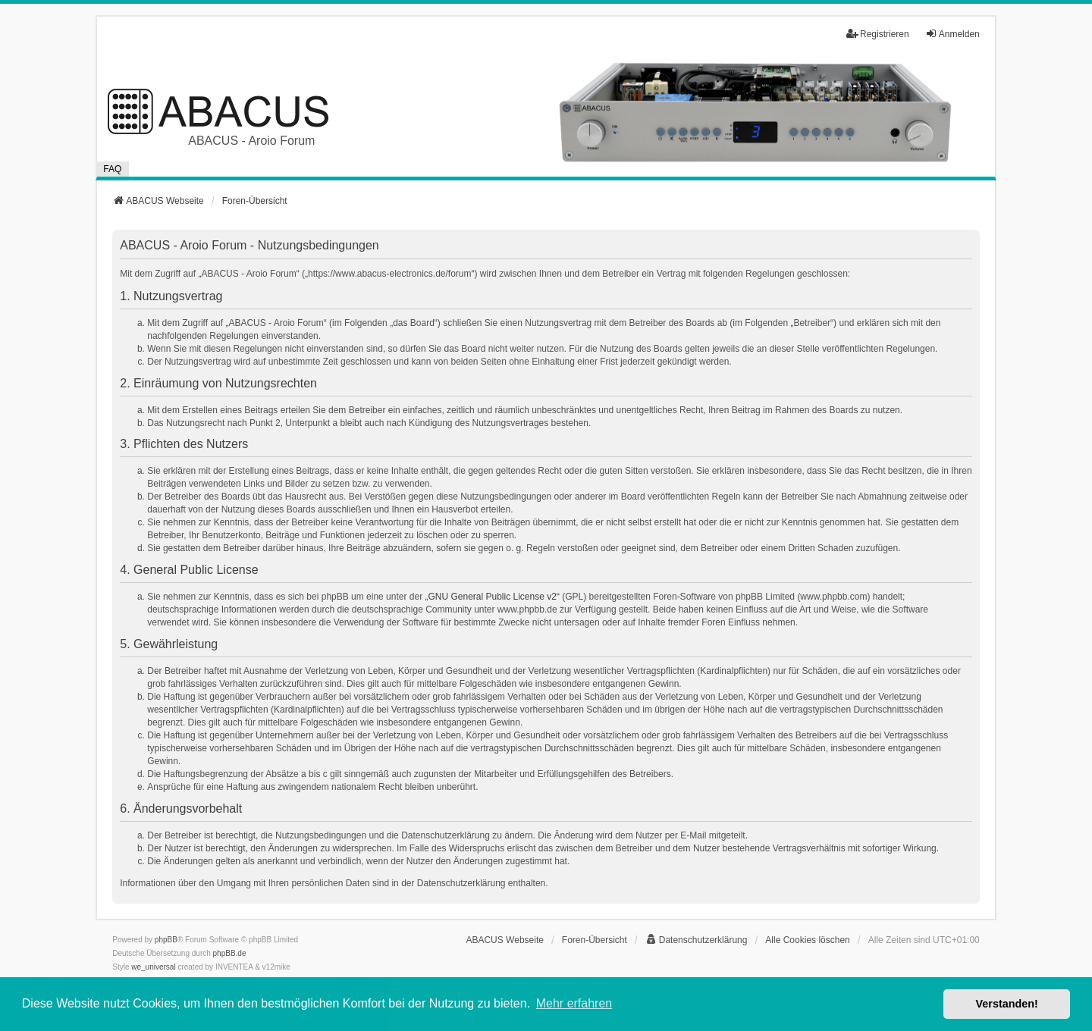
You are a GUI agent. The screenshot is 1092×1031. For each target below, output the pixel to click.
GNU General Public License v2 (492, 596)
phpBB (166, 939)
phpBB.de (229, 953)
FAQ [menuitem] (112, 169)
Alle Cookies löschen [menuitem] (807, 940)
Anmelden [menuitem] (952, 33)
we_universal (153, 967)
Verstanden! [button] (1007, 1004)
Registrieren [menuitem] (877, 33)
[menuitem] (696, 940)
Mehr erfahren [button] (574, 1003)
